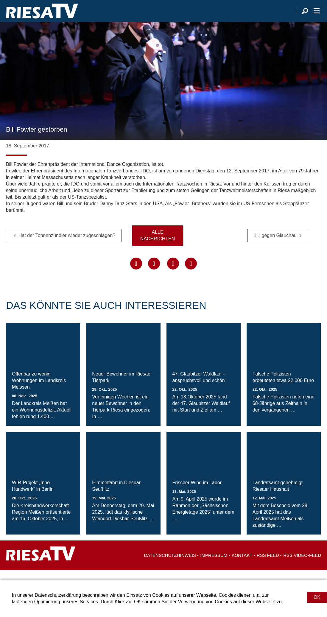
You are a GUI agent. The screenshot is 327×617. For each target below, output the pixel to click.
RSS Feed (268, 565)
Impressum (213, 565)
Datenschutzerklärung (58, 595)
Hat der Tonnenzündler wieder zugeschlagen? (66, 245)
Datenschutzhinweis (170, 565)
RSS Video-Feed (302, 565)
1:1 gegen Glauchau (275, 245)
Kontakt (242, 565)
